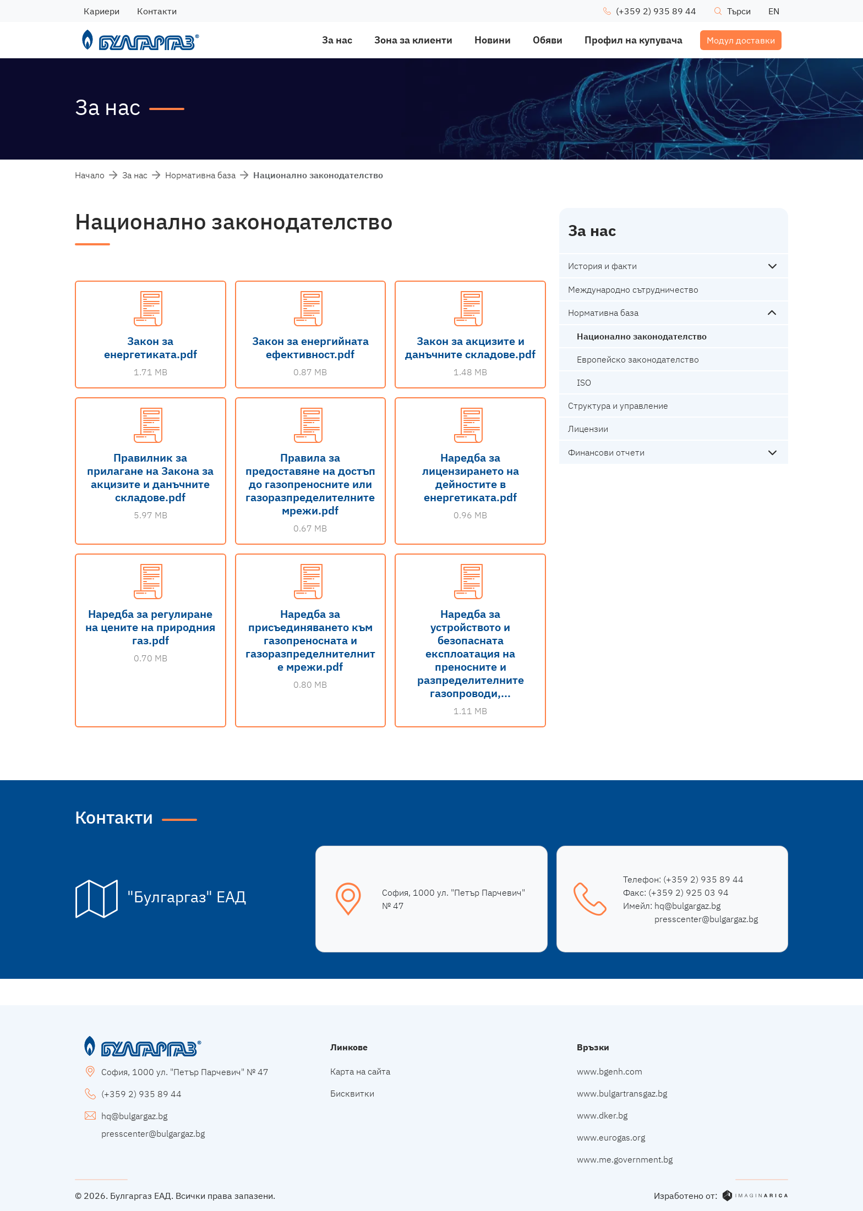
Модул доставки (741, 40)
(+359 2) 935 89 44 (703, 879)
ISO (584, 382)
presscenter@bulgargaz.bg (706, 918)
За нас (135, 174)
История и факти (602, 265)
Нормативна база (200, 174)
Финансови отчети (606, 452)
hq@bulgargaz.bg (687, 905)
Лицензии (588, 428)
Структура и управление (618, 405)
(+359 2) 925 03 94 (688, 892)
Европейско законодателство (638, 359)
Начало (90, 174)
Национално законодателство (642, 336)
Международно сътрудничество (633, 289)
